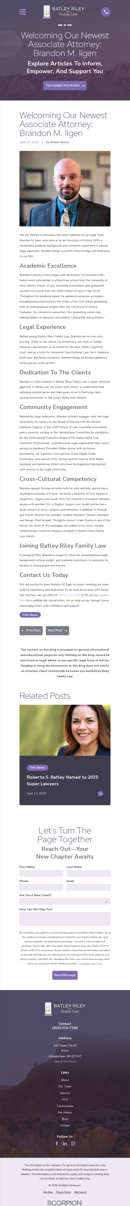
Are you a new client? (35, 895)
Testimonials (64, 1106)
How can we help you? (36, 909)
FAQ (65, 1099)
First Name (27, 867)
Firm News (30, 615)
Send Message (65, 975)
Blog (65, 1119)
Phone (24, 881)
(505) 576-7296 (69, 595)
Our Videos (65, 1112)
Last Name (74, 867)
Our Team (64, 1086)
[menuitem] (48, 1192)
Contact (65, 1125)
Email (70, 881)
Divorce (65, 1093)
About (65, 1080)
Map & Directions (65, 1062)
